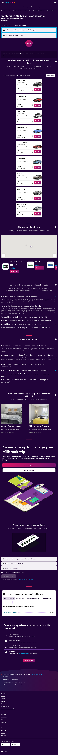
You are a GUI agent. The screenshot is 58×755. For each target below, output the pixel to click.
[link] (37, 89)
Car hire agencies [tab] (9, 598)
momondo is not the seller (30, 679)
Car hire (3, 10)
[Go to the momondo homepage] (11, 2)
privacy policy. (30, 579)
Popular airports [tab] (46, 598)
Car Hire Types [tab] (20, 598)
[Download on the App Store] (15, 744)
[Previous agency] (3, 255)
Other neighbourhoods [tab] (33, 598)
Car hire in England (27, 10)
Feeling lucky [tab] (7, 602)
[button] (3, 2)
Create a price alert (24, 653)
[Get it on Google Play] (5, 744)
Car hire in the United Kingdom (14, 10)
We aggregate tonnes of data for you (30, 682)
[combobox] (6, 25)
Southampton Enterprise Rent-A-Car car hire (15, 610)
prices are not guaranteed (36, 674)
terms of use (22, 579)
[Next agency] (54, 255)
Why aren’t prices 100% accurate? (30, 685)
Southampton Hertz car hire (11, 612)
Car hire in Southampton (38, 10)
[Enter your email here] (31, 568)
